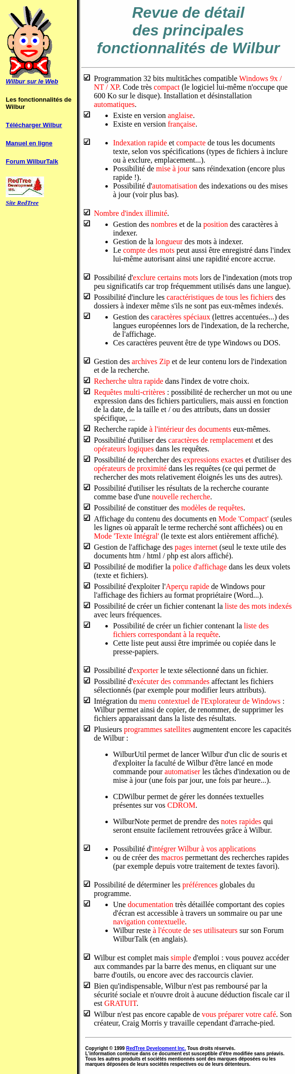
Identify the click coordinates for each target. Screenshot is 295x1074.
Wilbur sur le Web (32, 81)
